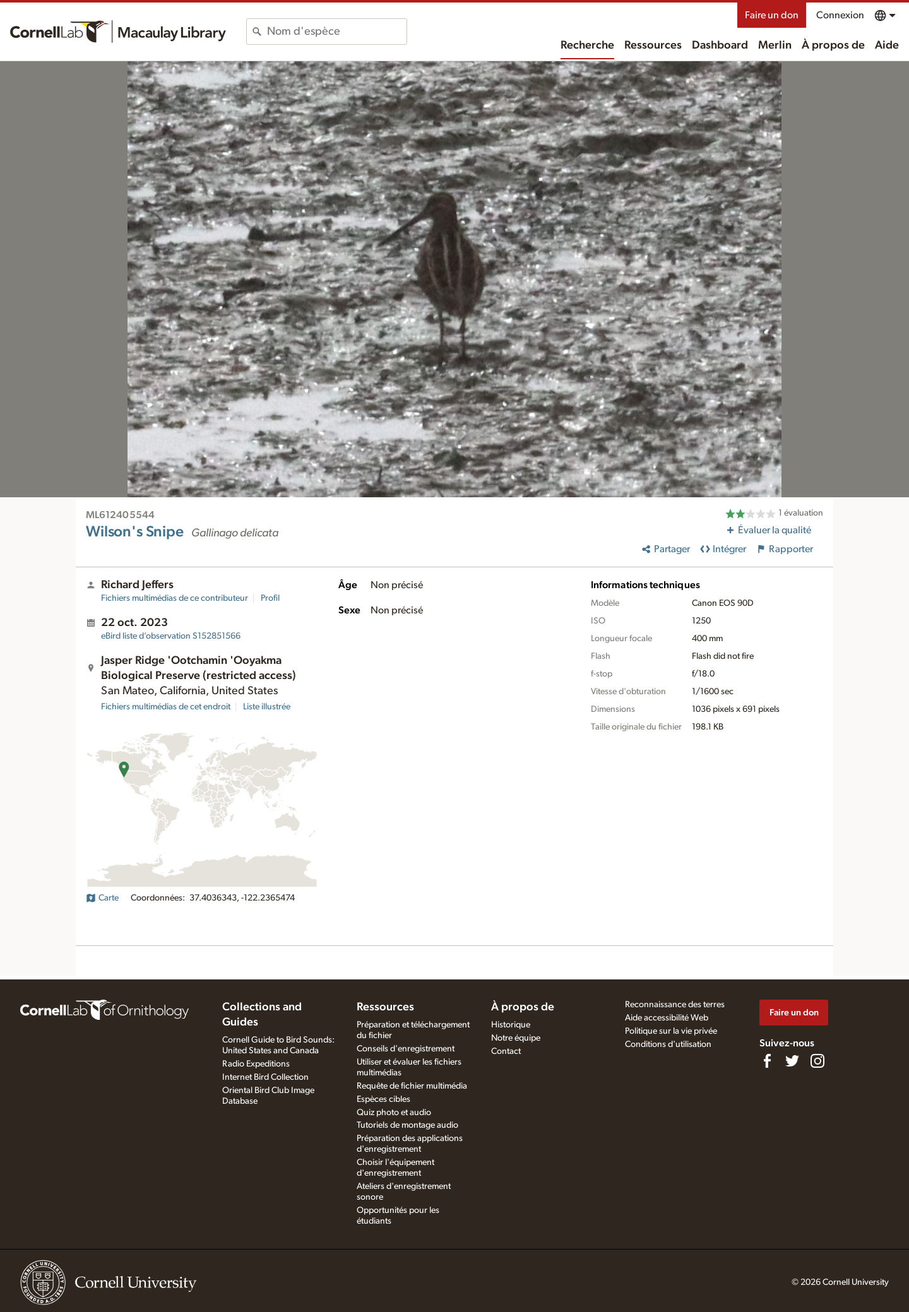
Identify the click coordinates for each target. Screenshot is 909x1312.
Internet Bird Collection (265, 1077)
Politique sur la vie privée (671, 1031)
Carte (102, 898)
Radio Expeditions (256, 1064)
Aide (887, 45)
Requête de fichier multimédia (412, 1086)
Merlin (775, 45)
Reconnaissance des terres (675, 1004)
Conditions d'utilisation (668, 1044)
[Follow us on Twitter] (792, 1060)
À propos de (833, 45)
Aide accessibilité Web (666, 1018)
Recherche (587, 45)
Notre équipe (515, 1038)
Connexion (840, 15)
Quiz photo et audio (394, 1112)
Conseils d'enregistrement (405, 1048)
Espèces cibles (383, 1099)
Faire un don (772, 15)
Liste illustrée (266, 706)
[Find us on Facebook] (767, 1060)
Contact (506, 1051)
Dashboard (720, 45)
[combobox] (337, 31)
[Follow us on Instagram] (817, 1060)
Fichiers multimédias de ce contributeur (174, 598)
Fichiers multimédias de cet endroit (165, 706)
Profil (270, 598)
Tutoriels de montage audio (407, 1125)
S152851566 (171, 636)
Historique (510, 1024)
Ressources (653, 45)
